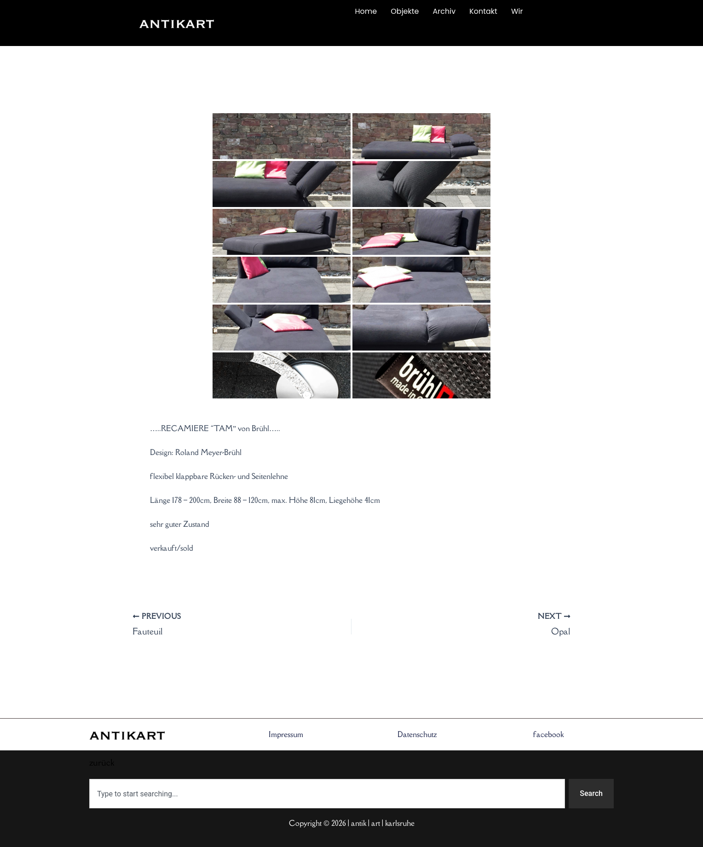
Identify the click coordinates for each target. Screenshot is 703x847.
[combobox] (327, 793)
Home (366, 11)
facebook (548, 734)
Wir (517, 11)
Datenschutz (417, 734)
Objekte (405, 11)
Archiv (444, 11)
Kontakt (483, 11)
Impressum (286, 734)
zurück (276, 33)
